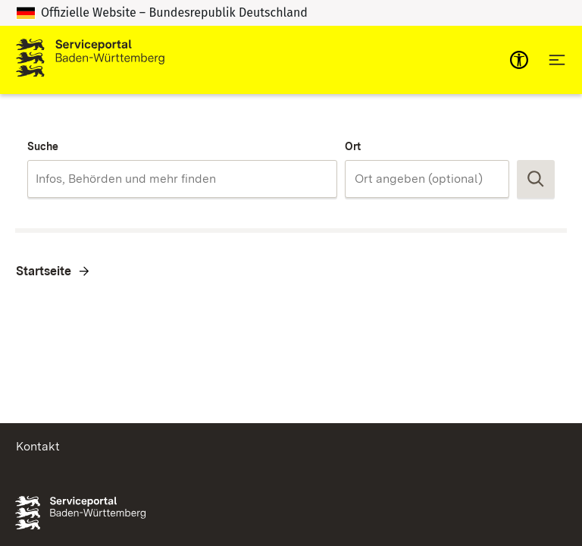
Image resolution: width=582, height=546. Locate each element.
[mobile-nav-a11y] (519, 60)
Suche (42, 146)
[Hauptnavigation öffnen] (557, 60)
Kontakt (38, 446)
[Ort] (427, 179)
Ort (353, 146)
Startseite (43, 271)
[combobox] (182, 179)
